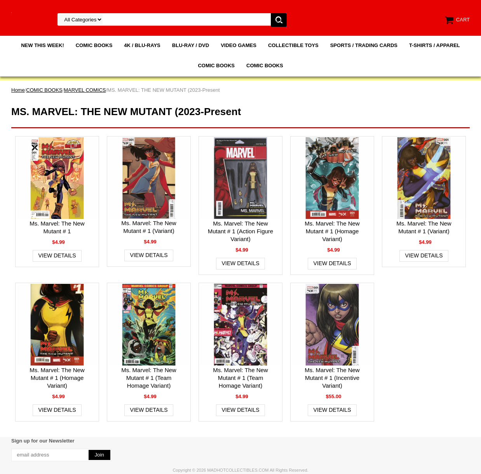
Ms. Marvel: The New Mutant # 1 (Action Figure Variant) (240, 231)
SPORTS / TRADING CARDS (363, 45)
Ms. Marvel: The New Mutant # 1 (57, 227)
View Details (57, 255)
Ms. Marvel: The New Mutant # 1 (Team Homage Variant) (148, 378)
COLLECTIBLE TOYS (293, 45)
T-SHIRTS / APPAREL (434, 45)
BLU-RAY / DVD (190, 45)
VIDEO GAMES (238, 45)
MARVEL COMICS (85, 90)
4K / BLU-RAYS (142, 45)
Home (18, 90)
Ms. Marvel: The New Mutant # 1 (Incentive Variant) (332, 378)
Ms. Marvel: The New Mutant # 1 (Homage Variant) (332, 231)
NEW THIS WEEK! (42, 45)
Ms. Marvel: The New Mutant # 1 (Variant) (148, 227)
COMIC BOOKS (94, 45)
